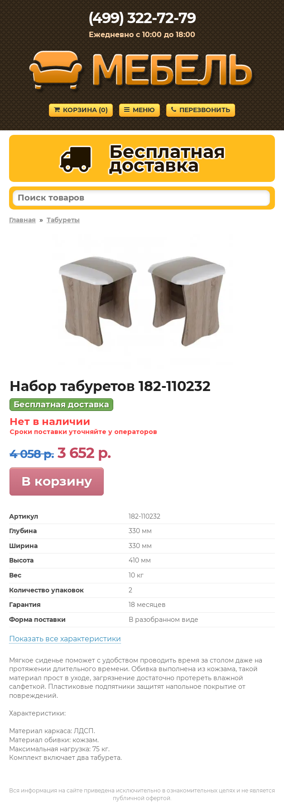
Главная (22, 220)
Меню (139, 110)
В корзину (56, 481)
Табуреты (63, 220)
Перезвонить (200, 110)
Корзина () (81, 110)
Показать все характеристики (65, 638)
